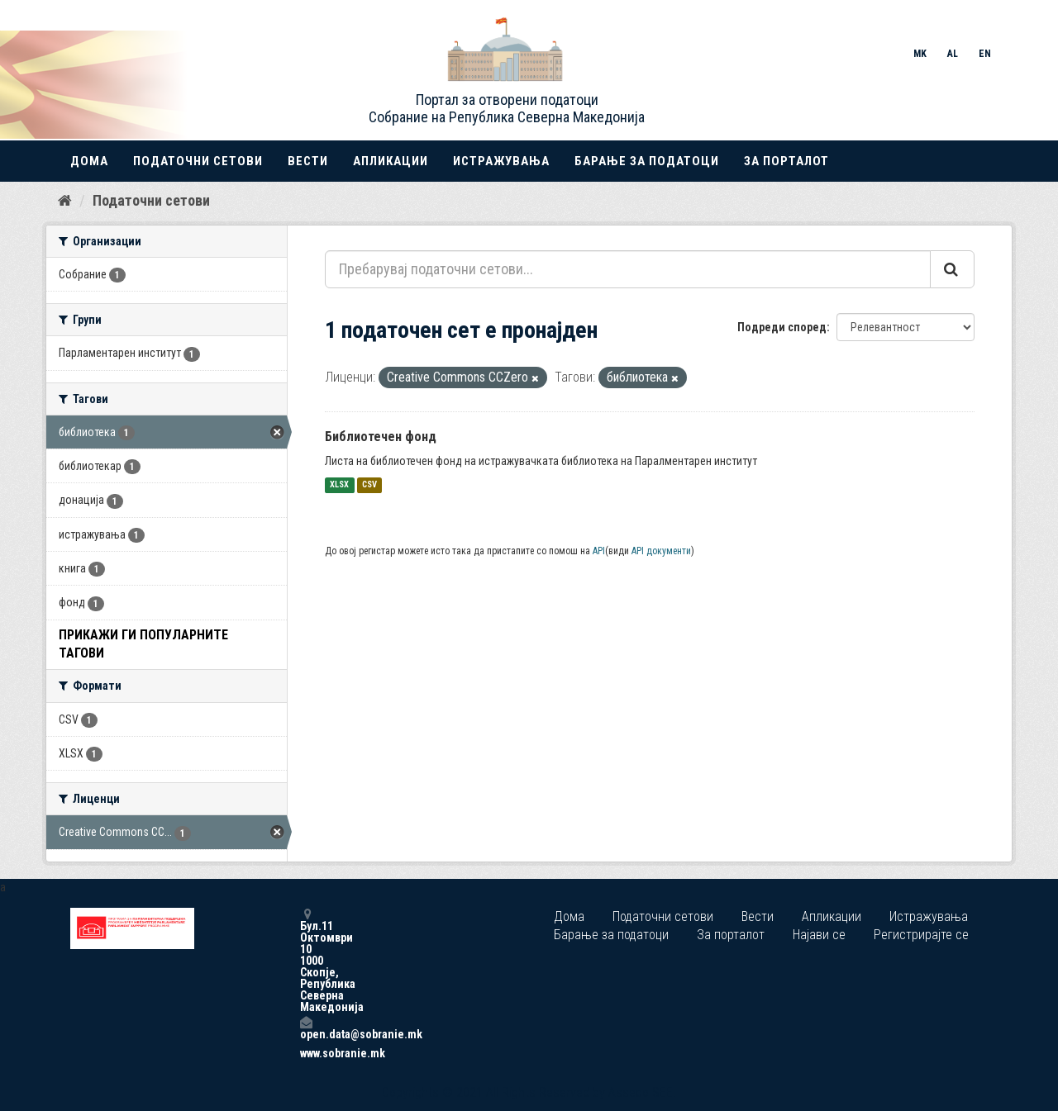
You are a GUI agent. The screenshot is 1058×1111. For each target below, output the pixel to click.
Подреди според (782, 327)
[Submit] (952, 269)
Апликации (390, 161)
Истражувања (501, 161)
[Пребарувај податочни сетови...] (628, 269)
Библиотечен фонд (380, 436)
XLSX (339, 485)
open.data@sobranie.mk (306, 1028)
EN (985, 53)
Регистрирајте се (921, 934)
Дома (89, 161)
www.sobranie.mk (306, 1053)
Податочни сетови (198, 161)
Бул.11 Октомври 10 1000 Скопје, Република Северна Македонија (306, 960)
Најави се (819, 934)
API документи (661, 551)
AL (952, 53)
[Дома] (65, 200)
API (599, 551)
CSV (369, 485)
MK (920, 53)
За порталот (786, 161)
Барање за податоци (646, 161)
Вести (308, 161)
